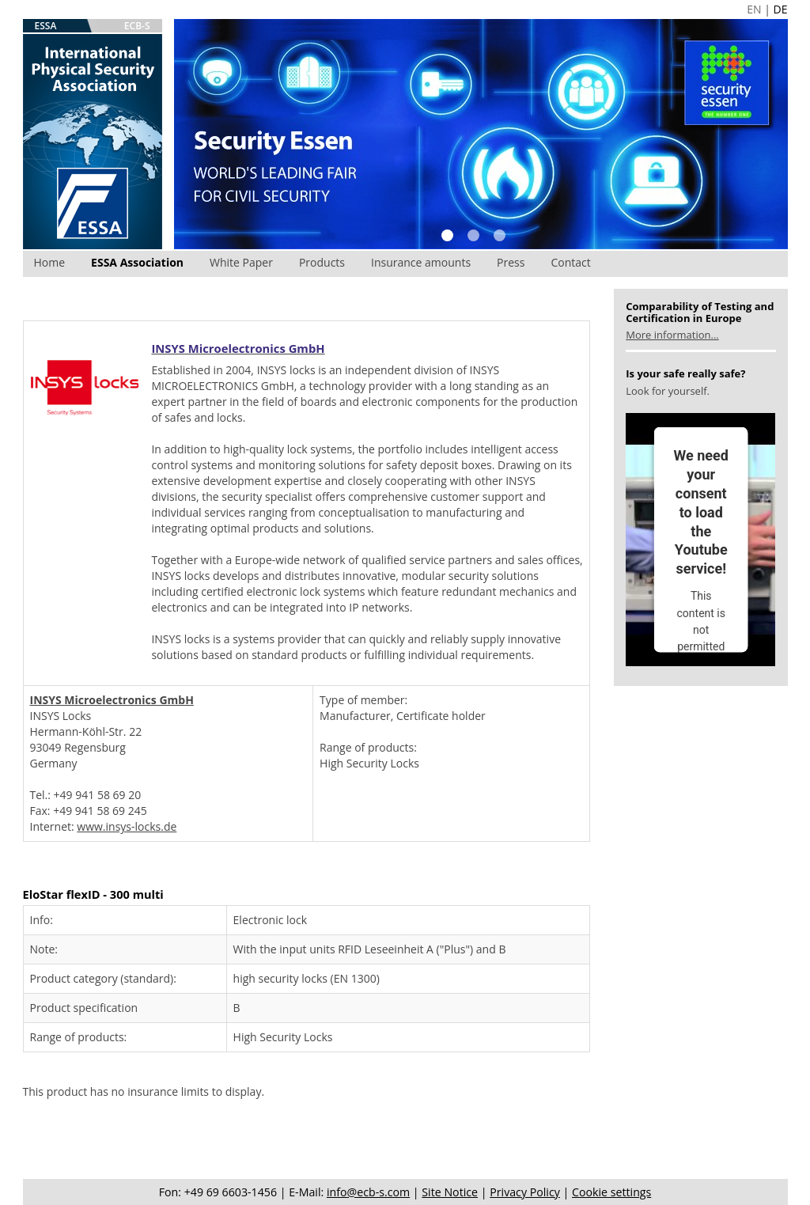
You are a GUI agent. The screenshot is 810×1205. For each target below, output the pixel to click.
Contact (570, 262)
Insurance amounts (421, 262)
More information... (672, 335)
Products (322, 262)
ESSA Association (137, 262)
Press (510, 262)
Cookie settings (611, 1191)
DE (781, 9)
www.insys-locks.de (126, 826)
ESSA (46, 25)
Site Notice (450, 1191)
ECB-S (137, 25)
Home (50, 262)
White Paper (241, 262)
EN (754, 9)
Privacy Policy (525, 1191)
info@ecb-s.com (368, 1191)
